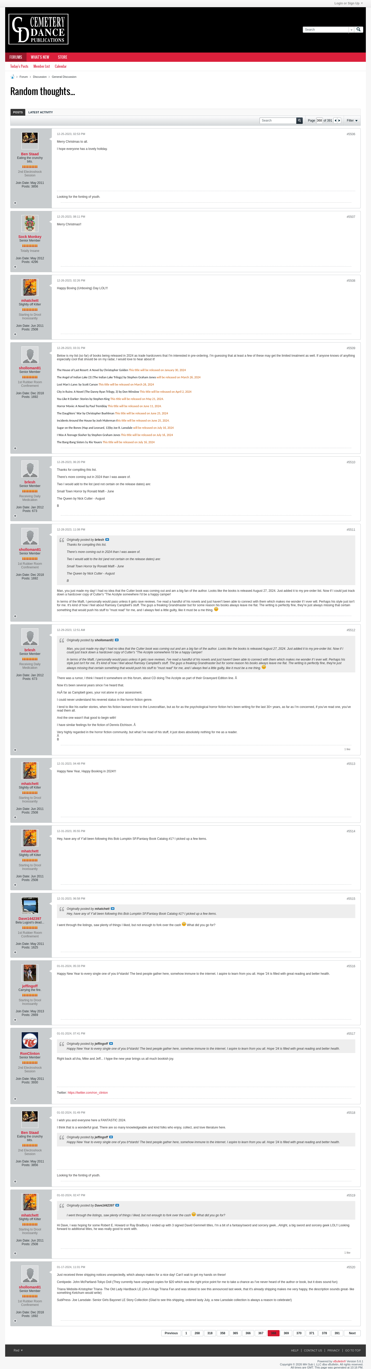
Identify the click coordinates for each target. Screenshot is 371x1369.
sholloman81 (30, 368)
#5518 (351, 1113)
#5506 (351, 134)
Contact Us (313, 1350)
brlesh (29, 482)
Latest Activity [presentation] (40, 112)
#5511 (351, 530)
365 (235, 1333)
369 (286, 1333)
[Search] (328, 30)
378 (324, 1333)
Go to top (353, 1350)
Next (352, 1333)
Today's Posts (19, 66)
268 (197, 1333)
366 (248, 1333)
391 (337, 1333)
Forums (16, 57)
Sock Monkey (29, 237)
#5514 (351, 831)
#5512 (351, 630)
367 (260, 1333)
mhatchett (30, 300)
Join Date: (23, 183)
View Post (107, 539)
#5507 (351, 217)
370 (299, 1333)
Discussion (40, 76)
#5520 (351, 1267)
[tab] (18, 112)
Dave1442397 (30, 919)
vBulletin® (339, 1361)
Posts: (26, 186)
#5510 (351, 462)
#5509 (351, 348)
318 (210, 1333)
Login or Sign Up (348, 3)
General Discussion (64, 76)
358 (222, 1333)
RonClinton (29, 1053)
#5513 (351, 764)
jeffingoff (30, 986)
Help (295, 1350)
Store (62, 57)
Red (18, 1350)
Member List (41, 66)
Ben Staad (30, 154)
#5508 (351, 281)
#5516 (351, 966)
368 (273, 1333)
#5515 (351, 899)
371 (311, 1333)
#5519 (351, 1195)
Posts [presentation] (18, 112)
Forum (24, 76)
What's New (40, 57)
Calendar (60, 66)
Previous (171, 1333)
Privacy (333, 1350)
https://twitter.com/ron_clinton (88, 1092)
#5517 (351, 1034)
